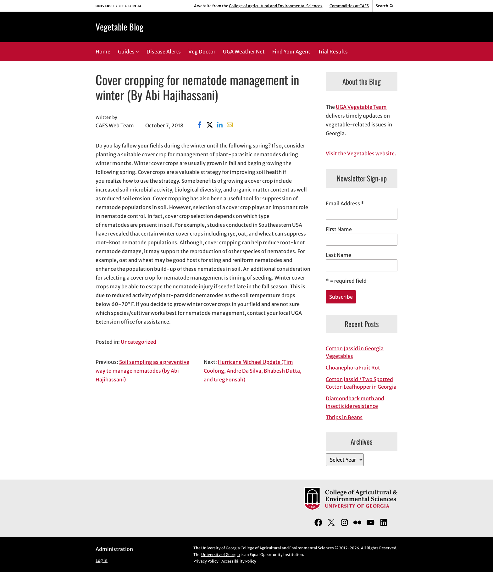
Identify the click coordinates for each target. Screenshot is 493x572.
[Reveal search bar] (385, 6)
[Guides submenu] (137, 51)
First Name (339, 229)
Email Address (345, 203)
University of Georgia (220, 554)
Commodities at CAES (349, 5)
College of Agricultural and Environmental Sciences (275, 5)
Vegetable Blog (119, 26)
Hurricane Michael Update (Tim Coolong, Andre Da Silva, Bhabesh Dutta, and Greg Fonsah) (253, 371)
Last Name (338, 255)
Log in (102, 560)
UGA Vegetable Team (361, 107)
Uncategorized (138, 342)
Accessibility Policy (238, 561)
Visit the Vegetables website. (361, 153)
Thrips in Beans (344, 417)
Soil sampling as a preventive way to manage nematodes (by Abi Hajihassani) (142, 371)
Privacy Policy (206, 561)
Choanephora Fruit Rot (353, 367)
